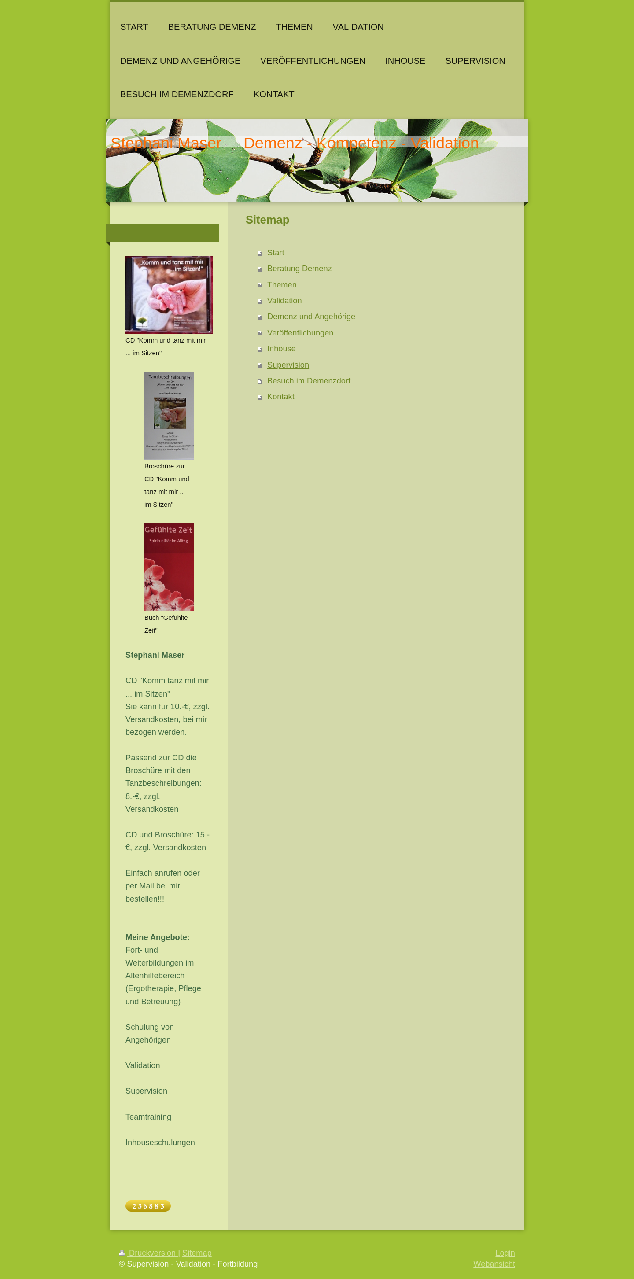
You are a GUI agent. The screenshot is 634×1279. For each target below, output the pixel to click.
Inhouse (281, 348)
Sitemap (197, 1253)
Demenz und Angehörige (311, 316)
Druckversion (148, 1253)
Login (505, 1253)
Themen (282, 284)
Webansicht (494, 1264)
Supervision (288, 365)
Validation (284, 300)
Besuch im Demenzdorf (308, 380)
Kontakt (281, 396)
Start (275, 252)
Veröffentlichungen (300, 332)
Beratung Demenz (299, 268)
